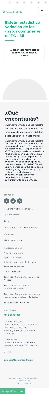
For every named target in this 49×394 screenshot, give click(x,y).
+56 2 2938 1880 (12, 315)
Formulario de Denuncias (16, 302)
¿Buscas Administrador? (18, 209)
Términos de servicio (14, 266)
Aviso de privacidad (13, 253)
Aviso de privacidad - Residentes (20, 262)
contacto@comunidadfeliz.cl (18, 360)
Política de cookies (13, 257)
